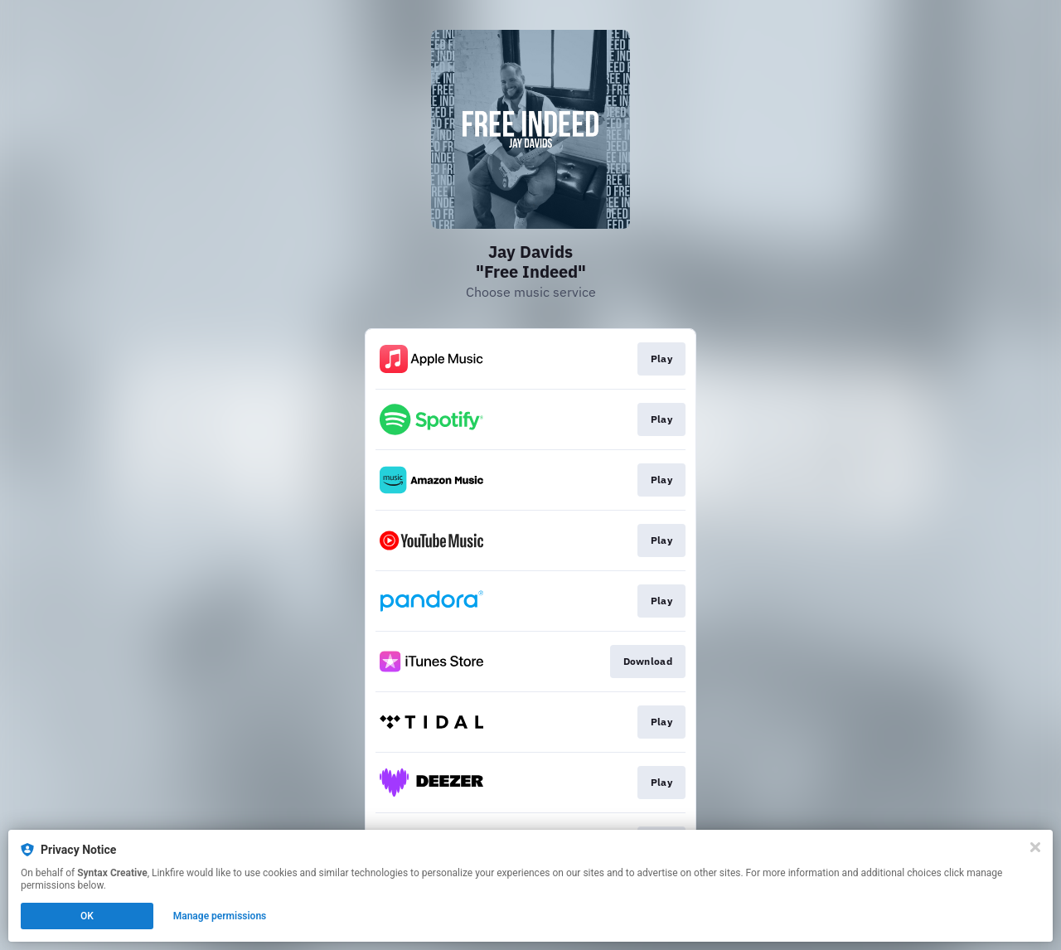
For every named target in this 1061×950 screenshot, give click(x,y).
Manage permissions (220, 916)
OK (87, 916)
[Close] (1035, 847)
